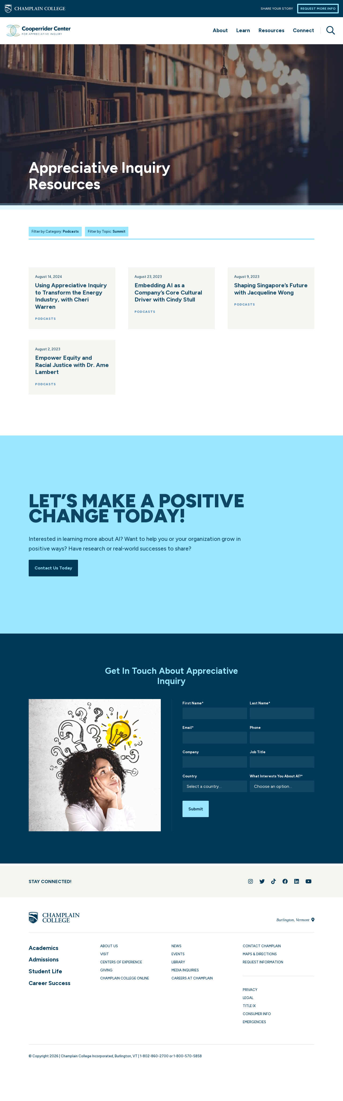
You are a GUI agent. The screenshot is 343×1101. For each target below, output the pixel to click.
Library (178, 964)
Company (190, 754)
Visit (104, 956)
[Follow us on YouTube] (308, 883)
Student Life (45, 973)
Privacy (250, 992)
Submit (197, 812)
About (220, 30)
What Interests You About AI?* (276, 778)
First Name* (192, 705)
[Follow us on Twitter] (262, 883)
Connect (303, 30)
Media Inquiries (185, 972)
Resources (271, 30)
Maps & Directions (260, 956)
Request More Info (317, 8)
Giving (106, 972)
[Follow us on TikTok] (273, 883)
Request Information (263, 964)
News (176, 948)
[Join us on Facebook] (285, 883)
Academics (43, 949)
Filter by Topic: (106, 231)
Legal (248, 1000)
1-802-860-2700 (154, 1058)
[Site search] (328, 30)
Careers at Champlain (192, 980)
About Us (109, 948)
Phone (255, 730)
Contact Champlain (262, 948)
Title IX (249, 1008)
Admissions (44, 961)
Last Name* (260, 705)
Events (178, 956)
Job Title (258, 754)
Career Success (49, 985)
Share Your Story (277, 8)
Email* (187, 730)
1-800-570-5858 (187, 1058)
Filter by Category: (55, 231)
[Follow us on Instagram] (250, 883)
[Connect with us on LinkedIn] (296, 883)
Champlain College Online (124, 980)
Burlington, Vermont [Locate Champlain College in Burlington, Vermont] (295, 922)
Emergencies (254, 1024)
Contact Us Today (55, 569)
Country (189, 778)
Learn (243, 30)
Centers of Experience (121, 964)
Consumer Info (257, 1016)
